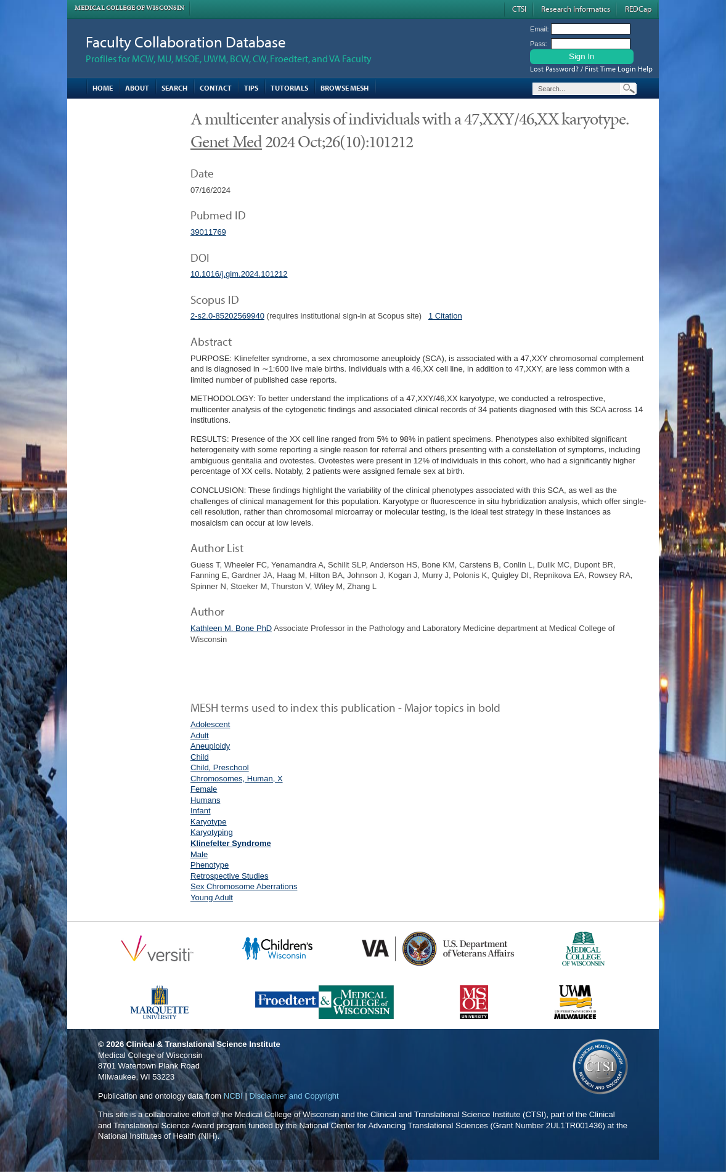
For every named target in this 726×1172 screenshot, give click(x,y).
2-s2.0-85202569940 (227, 315)
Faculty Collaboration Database (186, 41)
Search (174, 87)
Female (203, 789)
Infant (200, 810)
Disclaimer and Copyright (293, 1096)
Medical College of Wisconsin (129, 7)
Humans (205, 800)
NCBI (233, 1096)
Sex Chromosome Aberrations (243, 886)
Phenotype (209, 864)
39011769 (208, 232)
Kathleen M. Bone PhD (231, 628)
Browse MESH (344, 87)
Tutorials (289, 87)
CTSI (519, 9)
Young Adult (211, 897)
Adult (199, 735)
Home (102, 87)
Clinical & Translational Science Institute (203, 1044)
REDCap (638, 9)
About (137, 87)
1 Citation (445, 315)
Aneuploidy (210, 746)
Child (199, 757)
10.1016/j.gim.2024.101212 (239, 274)
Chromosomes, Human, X (236, 778)
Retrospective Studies (229, 876)
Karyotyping (211, 832)
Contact (216, 87)
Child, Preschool (219, 767)
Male (199, 854)
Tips (251, 87)
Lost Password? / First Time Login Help (591, 68)
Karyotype (208, 821)
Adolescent (210, 724)
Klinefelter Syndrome (230, 843)
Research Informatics (575, 9)
